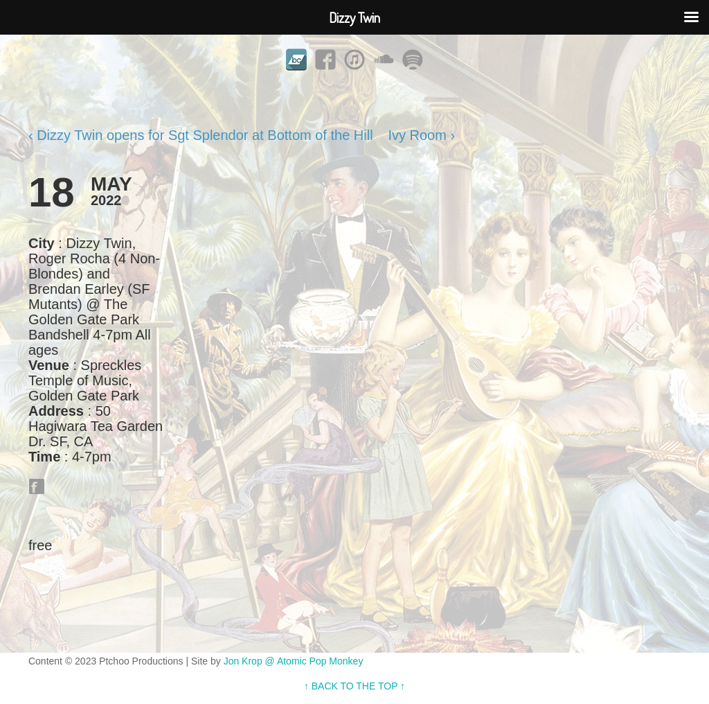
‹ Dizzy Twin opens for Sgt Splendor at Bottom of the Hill (200, 135)
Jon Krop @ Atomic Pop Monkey (294, 661)
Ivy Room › (421, 135)
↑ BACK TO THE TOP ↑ (354, 686)
